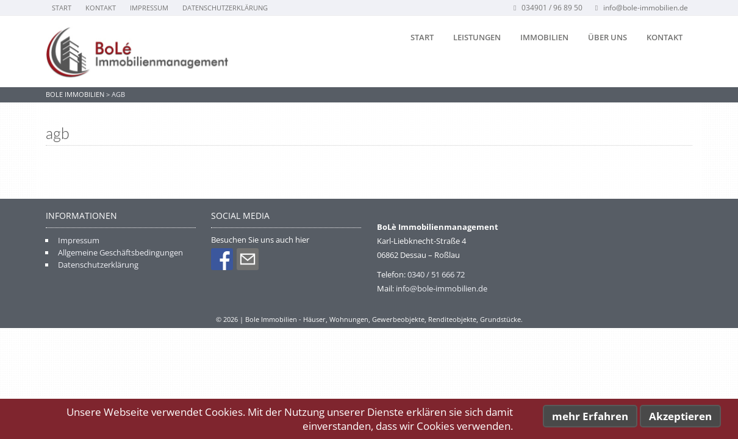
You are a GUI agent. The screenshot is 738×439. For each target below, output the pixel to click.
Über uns (607, 37)
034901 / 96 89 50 (546, 7)
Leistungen (477, 37)
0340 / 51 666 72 (436, 274)
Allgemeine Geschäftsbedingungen (120, 252)
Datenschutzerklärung (225, 7)
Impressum (149, 7)
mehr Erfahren (590, 416)
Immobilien (544, 37)
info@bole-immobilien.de (640, 7)
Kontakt (100, 7)
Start (61, 7)
